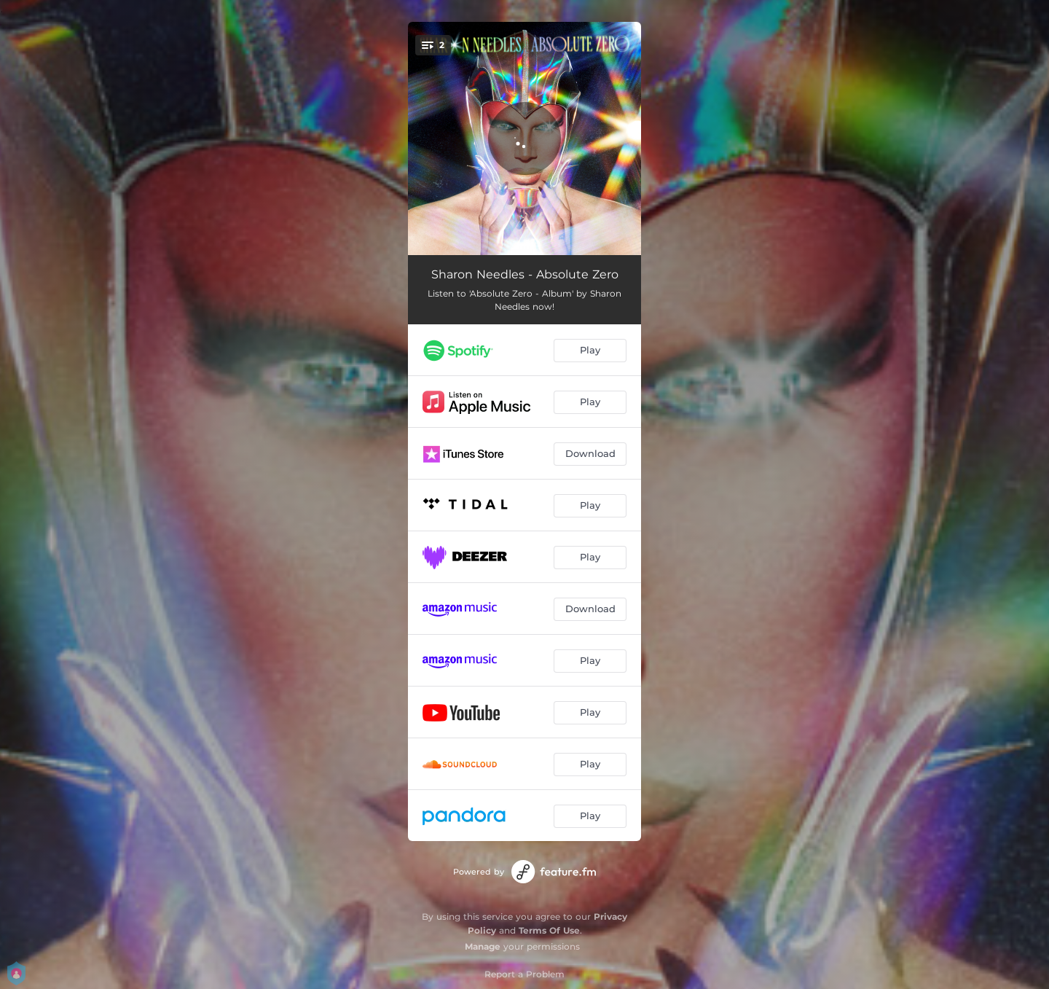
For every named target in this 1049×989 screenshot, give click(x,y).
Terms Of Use (549, 930)
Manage (482, 946)
